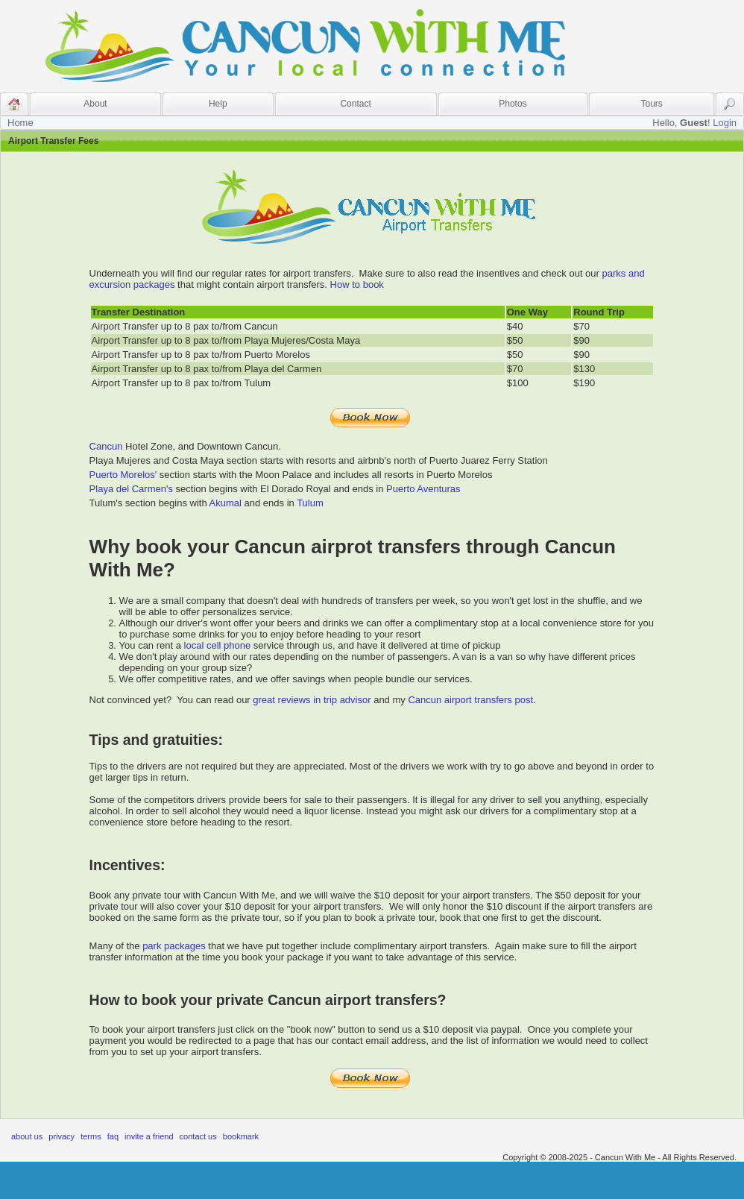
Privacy (61, 1136)
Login (725, 122)
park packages (174, 945)
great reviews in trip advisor (312, 699)
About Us (26, 1136)
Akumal (225, 503)
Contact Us (198, 1136)
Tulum (310, 503)
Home (20, 122)
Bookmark (241, 1136)
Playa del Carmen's (131, 488)
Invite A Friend (148, 1136)
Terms (91, 1136)
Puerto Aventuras (423, 488)
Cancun (106, 446)
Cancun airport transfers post (470, 699)
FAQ (113, 1136)
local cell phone (217, 645)
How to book (357, 284)
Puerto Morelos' (123, 474)
